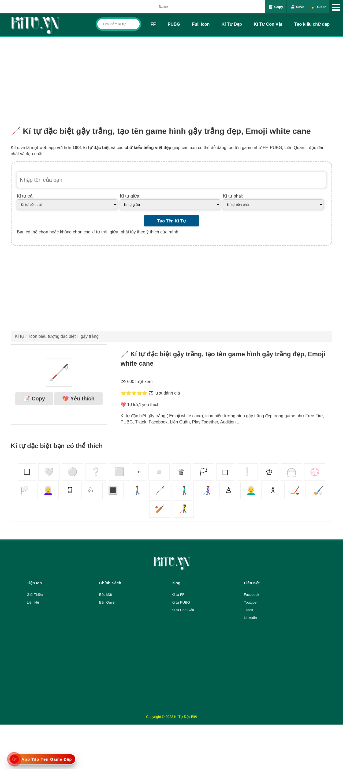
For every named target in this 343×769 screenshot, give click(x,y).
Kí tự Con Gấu (183, 610)
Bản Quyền (108, 602)
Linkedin (250, 618)
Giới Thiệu (35, 595)
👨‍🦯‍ (183, 490)
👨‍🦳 (251, 490)
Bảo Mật (105, 595)
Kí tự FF (178, 595)
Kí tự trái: (26, 196)
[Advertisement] (171, 77)
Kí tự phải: (233, 196)
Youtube (250, 602)
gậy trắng (90, 336)
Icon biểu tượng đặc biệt (52, 336)
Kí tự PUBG (181, 602)
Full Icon (201, 24)
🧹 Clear (318, 7)
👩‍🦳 (48, 490)
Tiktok (248, 610)
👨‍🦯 (136, 490)
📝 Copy (276, 7)
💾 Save (297, 7)
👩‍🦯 (207, 490)
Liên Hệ (33, 602)
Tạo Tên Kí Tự (171, 221)
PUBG (174, 24)
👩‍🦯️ (183, 508)
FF (153, 24)
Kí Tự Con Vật (268, 24)
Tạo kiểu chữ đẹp (312, 24)
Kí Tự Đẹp (232, 24)
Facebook (251, 595)
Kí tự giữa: (130, 196)
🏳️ (24, 490)
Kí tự (19, 336)
